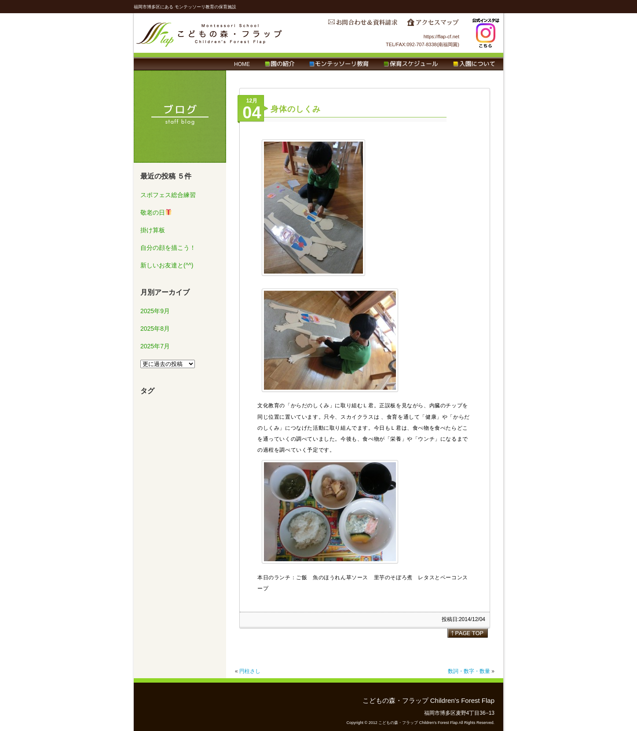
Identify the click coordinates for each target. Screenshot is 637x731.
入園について (474, 64)
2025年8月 (155, 328)
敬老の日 (156, 212)
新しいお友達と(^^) (166, 265)
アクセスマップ (432, 25)
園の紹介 (279, 64)
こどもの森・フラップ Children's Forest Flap (209, 33)
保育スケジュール (411, 64)
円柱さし (249, 671)
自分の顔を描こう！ (168, 247)
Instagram (485, 33)
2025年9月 (155, 310)
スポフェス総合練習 (168, 194)
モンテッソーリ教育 (339, 64)
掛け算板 (152, 230)
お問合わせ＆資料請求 (362, 25)
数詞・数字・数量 (469, 671)
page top (467, 633)
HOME (242, 64)
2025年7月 (155, 346)
